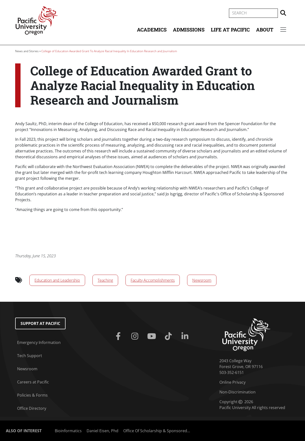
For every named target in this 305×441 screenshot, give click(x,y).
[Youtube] (152, 336)
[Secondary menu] (283, 29)
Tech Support (29, 355)
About (264, 29)
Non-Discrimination (237, 392)
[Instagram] (136, 336)
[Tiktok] (169, 336)
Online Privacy (232, 382)
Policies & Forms (32, 395)
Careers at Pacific (33, 382)
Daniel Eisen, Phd (102, 430)
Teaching (105, 280)
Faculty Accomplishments (153, 280)
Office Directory (31, 408)
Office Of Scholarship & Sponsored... (156, 430)
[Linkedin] (186, 336)
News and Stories (27, 51)
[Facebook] (119, 336)
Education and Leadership (57, 280)
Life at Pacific (230, 29)
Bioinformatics (68, 430)
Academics (152, 29)
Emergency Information (39, 342)
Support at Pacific (40, 323)
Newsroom (201, 280)
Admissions (188, 29)
